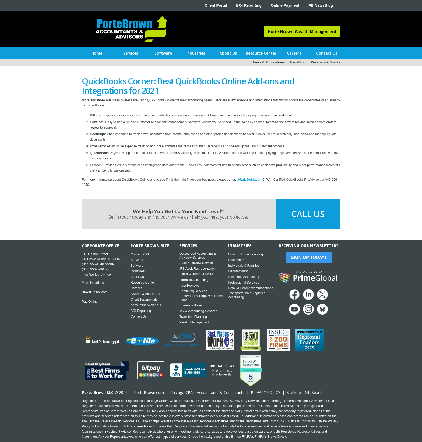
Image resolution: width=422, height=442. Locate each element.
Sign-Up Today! (308, 257)
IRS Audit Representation (197, 268)
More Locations (93, 283)
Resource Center (143, 282)
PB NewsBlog (320, 5)
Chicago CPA (140, 254)
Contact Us (138, 316)
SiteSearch (314, 392)
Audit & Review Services (196, 263)
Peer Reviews (189, 285)
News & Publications (268, 62)
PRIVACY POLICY (265, 392)
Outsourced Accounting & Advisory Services (197, 255)
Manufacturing (238, 271)
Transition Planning (193, 317)
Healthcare (236, 260)
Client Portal (216, 5)
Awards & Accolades (145, 294)
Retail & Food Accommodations (250, 288)
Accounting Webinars (146, 305)
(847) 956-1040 (93, 264)
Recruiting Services (193, 291)
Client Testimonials (144, 299)
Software (137, 266)
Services (137, 260)
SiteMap (294, 392)
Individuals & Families (243, 266)
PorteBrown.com (149, 392)
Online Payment (285, 5)
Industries (138, 271)
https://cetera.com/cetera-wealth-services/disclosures (190, 421)
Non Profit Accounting (243, 277)
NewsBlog (298, 62)
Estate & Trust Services (196, 274)
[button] (130, 53)
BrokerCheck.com (94, 292)
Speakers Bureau (191, 305)
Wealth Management (194, 322)
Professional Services (243, 282)
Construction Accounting (245, 254)
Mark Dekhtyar (249, 179)
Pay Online (90, 302)
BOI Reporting (249, 5)
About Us (137, 277)
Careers (136, 288)
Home (96, 53)
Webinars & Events (325, 62)
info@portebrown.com (98, 274)
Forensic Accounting (193, 280)
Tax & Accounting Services (198, 311)
